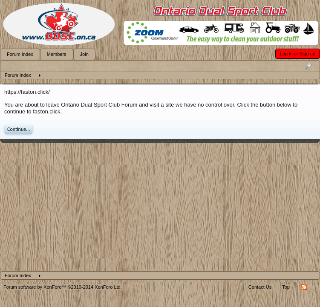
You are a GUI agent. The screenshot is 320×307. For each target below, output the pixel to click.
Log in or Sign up (297, 53)
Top (286, 287)
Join (84, 54)
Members (56, 54)
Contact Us (259, 287)
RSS (304, 287)
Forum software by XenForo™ (62, 287)
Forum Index (20, 54)
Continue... (18, 129)
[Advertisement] (160, 207)
